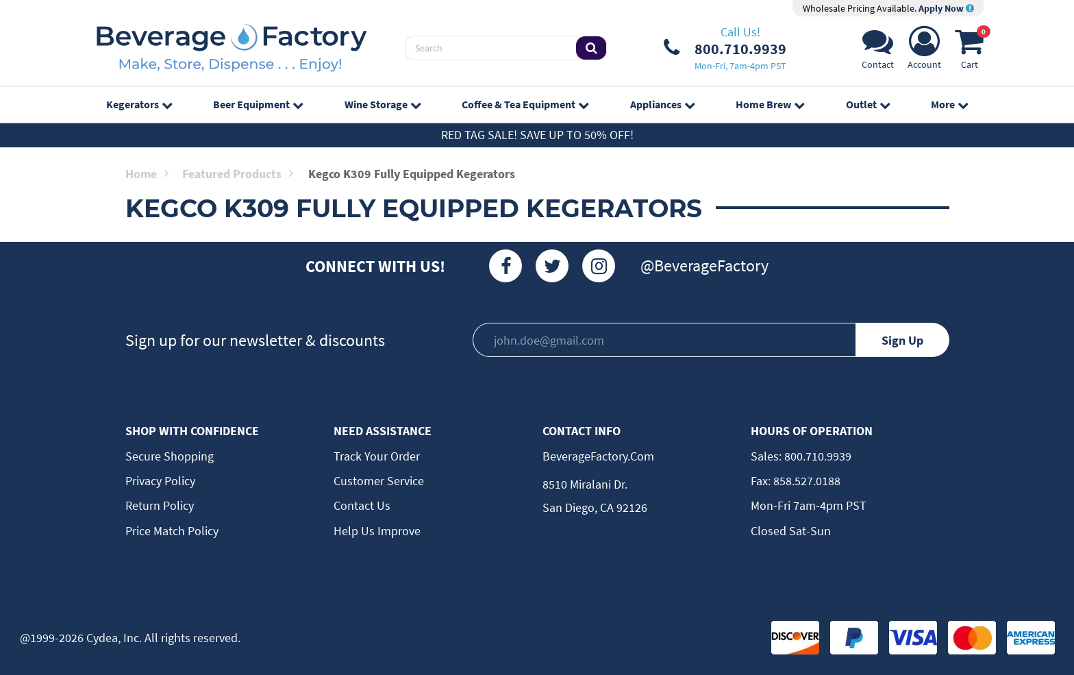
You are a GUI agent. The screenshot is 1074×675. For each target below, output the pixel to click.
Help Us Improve (377, 531)
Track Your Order (377, 456)
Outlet (868, 104)
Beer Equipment (258, 104)
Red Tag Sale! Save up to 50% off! (537, 135)
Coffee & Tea (525, 104)
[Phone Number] (725, 48)
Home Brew (770, 104)
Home (146, 174)
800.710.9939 (816, 456)
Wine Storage (383, 104)
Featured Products (237, 174)
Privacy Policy (160, 481)
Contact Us (362, 505)
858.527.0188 (805, 481)
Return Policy (159, 505)
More (949, 104)
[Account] (924, 51)
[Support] (878, 51)
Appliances (662, 104)
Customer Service (379, 481)
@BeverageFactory (704, 265)
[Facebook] (505, 265)
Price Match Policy (171, 531)
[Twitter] (552, 265)
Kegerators (139, 104)
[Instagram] (598, 265)
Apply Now (946, 8)
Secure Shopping (169, 456)
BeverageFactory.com (598, 456)
